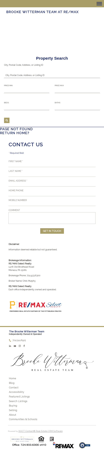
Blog (11, 383)
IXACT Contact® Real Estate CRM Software (40, 431)
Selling (13, 410)
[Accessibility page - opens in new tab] (84, 446)
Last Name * (15, 171)
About (12, 414)
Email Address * (18, 180)
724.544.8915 (19, 340)
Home (12, 378)
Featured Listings (19, 396)
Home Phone (16, 190)
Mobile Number (18, 200)
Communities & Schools (23, 419)
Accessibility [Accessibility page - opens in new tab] (16, 392)
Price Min (8, 85)
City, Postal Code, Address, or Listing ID (23, 65)
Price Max (59, 85)
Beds (6, 103)
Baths (57, 103)
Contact (14, 387)
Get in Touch (52, 231)
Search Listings (18, 401)
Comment (14, 210)
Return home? (14, 133)
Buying (13, 405)
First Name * (16, 161)
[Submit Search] (6, 120)
